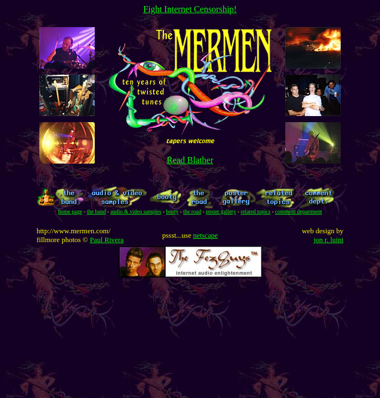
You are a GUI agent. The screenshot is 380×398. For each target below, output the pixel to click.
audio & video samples (135, 211)
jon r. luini (328, 239)
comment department (298, 211)
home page (70, 211)
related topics (256, 211)
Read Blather (190, 160)
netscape (205, 235)
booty (172, 211)
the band (96, 211)
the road (192, 211)
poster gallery (221, 211)
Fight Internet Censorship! (190, 9)
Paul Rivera (107, 239)
